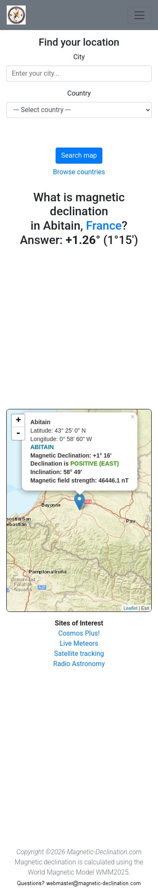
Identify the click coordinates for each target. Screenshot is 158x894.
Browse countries (79, 172)
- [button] (18, 433)
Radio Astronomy (78, 664)
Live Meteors (79, 643)
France (104, 226)
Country (79, 93)
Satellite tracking (79, 654)
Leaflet (130, 608)
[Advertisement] (79, 329)
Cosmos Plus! (78, 633)
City (79, 57)
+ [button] (18, 420)
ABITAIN (42, 447)
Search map (79, 155)
